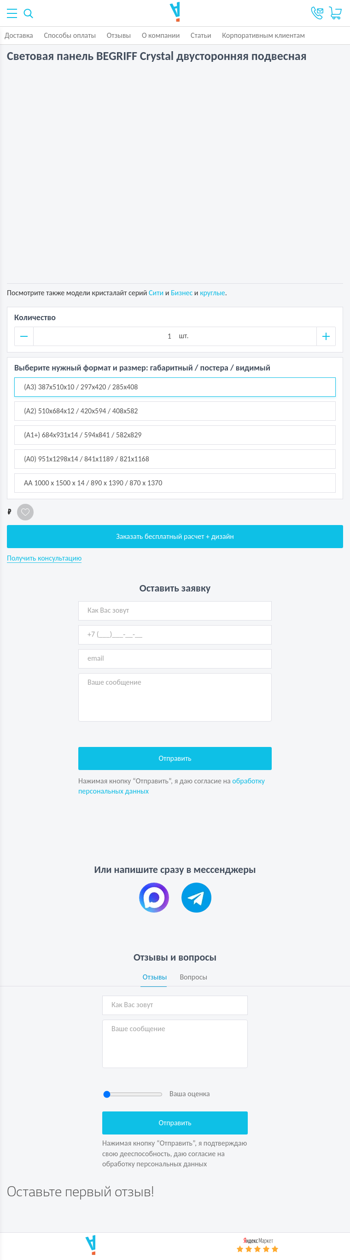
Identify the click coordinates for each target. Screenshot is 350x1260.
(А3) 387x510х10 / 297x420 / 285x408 (81, 386)
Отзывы (119, 35)
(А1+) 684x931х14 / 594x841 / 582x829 (82, 434)
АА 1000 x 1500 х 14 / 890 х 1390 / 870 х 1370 (93, 482)
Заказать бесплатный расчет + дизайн (175, 536)
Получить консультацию (44, 558)
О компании (161, 35)
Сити (156, 292)
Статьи (201, 35)
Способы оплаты (70, 35)
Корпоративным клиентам (263, 35)
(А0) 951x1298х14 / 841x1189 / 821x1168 (86, 458)
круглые (212, 292)
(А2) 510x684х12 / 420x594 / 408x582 (81, 410)
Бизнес (181, 292)
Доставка (19, 35)
